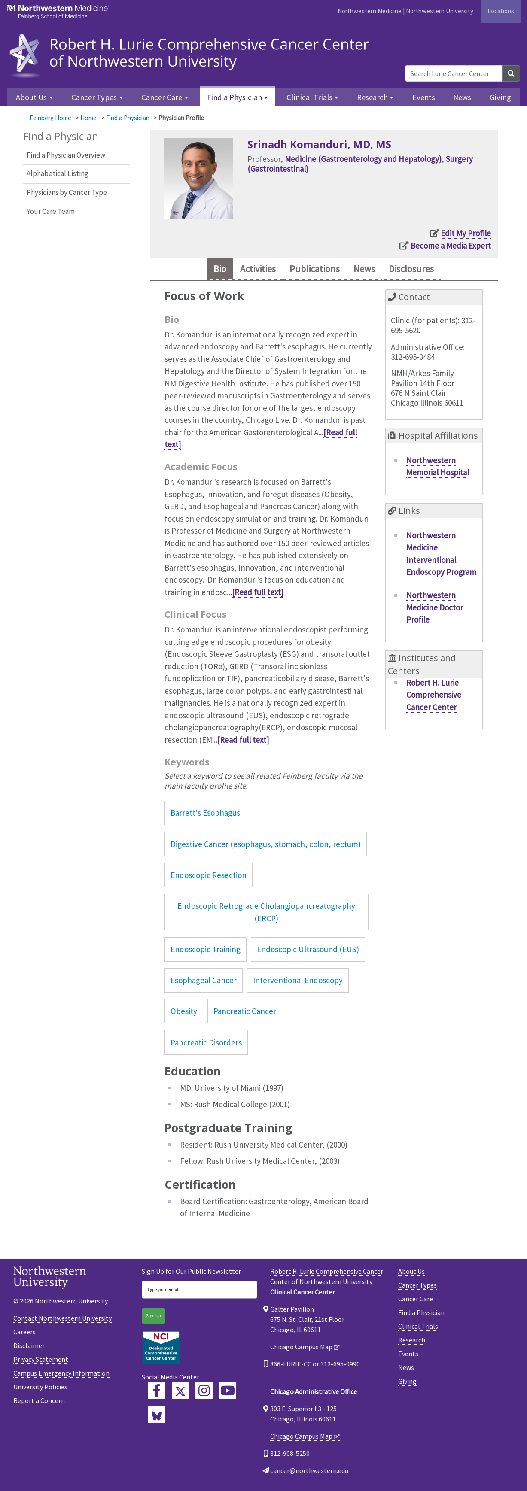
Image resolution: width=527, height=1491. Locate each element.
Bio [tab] (210, 269)
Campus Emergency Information (61, 1374)
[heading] (191, 54)
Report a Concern (39, 1402)
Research (411, 1341)
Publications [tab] (315, 269)
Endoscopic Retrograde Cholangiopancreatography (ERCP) (266, 913)
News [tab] (368, 269)
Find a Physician (127, 118)
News (462, 97)
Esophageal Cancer (204, 982)
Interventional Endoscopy (298, 982)
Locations (500, 11)
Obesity (184, 1013)
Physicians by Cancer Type (67, 192)
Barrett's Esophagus (205, 814)
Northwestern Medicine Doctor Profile (434, 609)
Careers (24, 1333)
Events (423, 97)
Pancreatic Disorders (206, 1044)
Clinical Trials (418, 1328)
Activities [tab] (252, 269)
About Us (411, 1273)
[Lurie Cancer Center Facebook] (156, 1392)
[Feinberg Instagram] (204, 1392)
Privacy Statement (40, 1361)
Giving (500, 97)
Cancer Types (417, 1286)
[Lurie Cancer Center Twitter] (180, 1392)
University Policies (40, 1388)
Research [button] (372, 97)
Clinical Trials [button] (309, 97)
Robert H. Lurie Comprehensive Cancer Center (433, 696)
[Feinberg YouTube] (227, 1392)
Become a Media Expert (451, 245)
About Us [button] (31, 97)
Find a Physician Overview (66, 155)
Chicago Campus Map (301, 1348)
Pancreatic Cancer (244, 1013)
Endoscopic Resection (209, 877)
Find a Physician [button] (234, 97)
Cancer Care (415, 1300)
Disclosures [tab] (419, 269)
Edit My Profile (466, 233)
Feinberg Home (50, 118)
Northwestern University (439, 11)
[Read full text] (257, 594)
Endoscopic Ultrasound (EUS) (308, 951)
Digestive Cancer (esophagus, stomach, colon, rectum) (266, 846)
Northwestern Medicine (370, 11)
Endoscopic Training (206, 951)
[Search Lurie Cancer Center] (454, 73)
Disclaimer (29, 1347)
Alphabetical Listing (57, 173)
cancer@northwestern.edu (309, 1472)
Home (88, 118)
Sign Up (153, 1317)
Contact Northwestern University (62, 1319)
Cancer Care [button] (161, 97)
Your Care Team (51, 211)
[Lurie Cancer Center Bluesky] (156, 1415)
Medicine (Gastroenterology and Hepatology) (363, 159)
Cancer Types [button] (94, 97)
